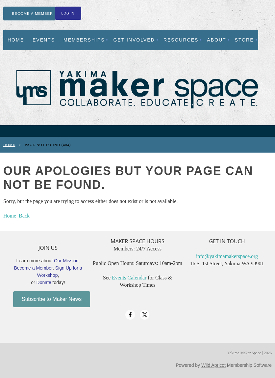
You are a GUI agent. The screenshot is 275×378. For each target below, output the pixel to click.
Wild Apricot (213, 365)
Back (24, 215)
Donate (44, 282)
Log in (68, 13)
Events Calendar (129, 277)
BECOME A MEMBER (32, 13)
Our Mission (66, 260)
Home (9, 145)
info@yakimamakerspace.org (227, 256)
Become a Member (33, 268)
